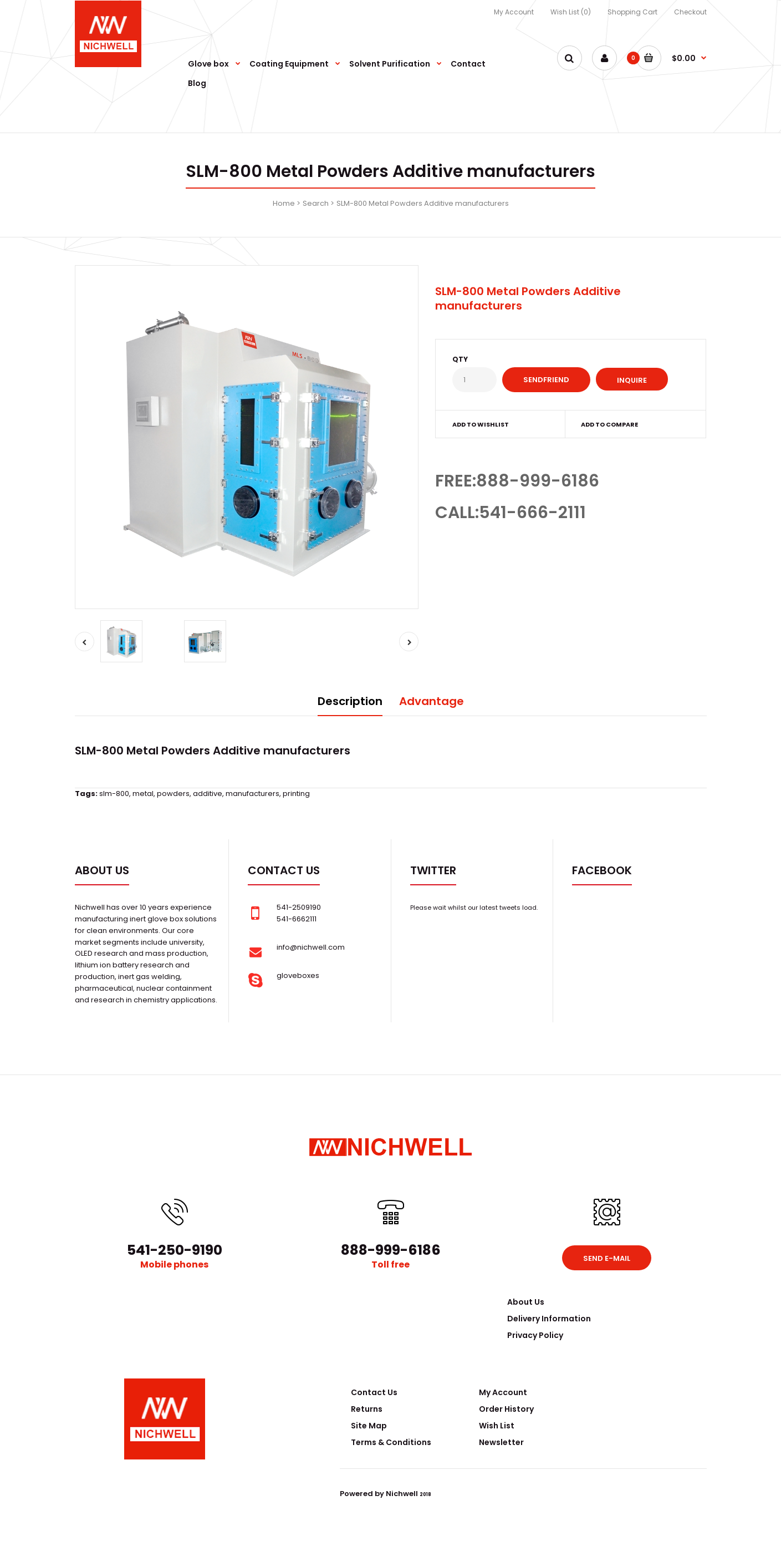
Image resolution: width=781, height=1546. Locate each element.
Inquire (632, 380)
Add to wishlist (480, 424)
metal (143, 793)
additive (207, 793)
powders (173, 793)
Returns (366, 1409)
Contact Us (374, 1392)
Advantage (431, 701)
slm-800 (114, 793)
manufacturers (252, 793)
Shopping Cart (632, 12)
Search (316, 203)
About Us (525, 1301)
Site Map (369, 1425)
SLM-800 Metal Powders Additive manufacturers (422, 203)
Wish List (496, 1425)
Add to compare (609, 424)
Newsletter (501, 1442)
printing (296, 793)
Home (284, 203)
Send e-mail (606, 1258)
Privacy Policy (535, 1335)
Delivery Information (549, 1318)
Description (350, 701)
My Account (514, 12)
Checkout (690, 12)
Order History (506, 1409)
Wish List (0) (570, 12)
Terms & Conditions (391, 1442)
